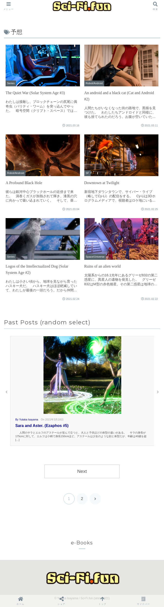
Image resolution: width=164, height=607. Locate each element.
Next (82, 471)
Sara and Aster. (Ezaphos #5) (42, 426)
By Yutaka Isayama (26, 419)
